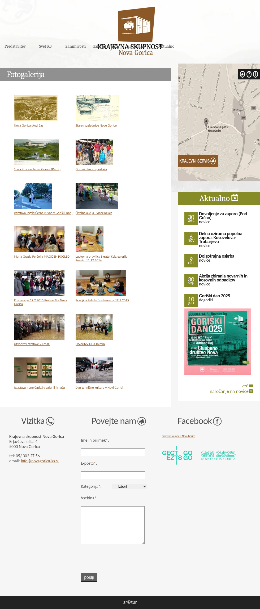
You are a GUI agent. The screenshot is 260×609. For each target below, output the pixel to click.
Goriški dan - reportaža (91, 169)
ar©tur (130, 602)
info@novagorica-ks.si (40, 460)
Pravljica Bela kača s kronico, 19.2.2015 (102, 300)
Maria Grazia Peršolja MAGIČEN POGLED (42, 256)
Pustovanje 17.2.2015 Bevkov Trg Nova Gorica (40, 302)
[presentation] (110, 558)
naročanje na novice (229, 391)
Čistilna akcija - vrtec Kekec (94, 213)
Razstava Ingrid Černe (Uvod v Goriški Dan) (43, 213)
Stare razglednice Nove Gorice (96, 125)
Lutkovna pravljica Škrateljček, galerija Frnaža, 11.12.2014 (102, 258)
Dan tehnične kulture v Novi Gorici (99, 387)
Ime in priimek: (95, 440)
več (244, 386)
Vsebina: (89, 497)
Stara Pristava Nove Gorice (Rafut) (37, 169)
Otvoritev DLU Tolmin (90, 344)
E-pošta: (89, 463)
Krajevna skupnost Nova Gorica (178, 436)
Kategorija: (91, 486)
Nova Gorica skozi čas (29, 125)
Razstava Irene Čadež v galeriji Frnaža (39, 387)
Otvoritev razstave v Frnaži (32, 344)
